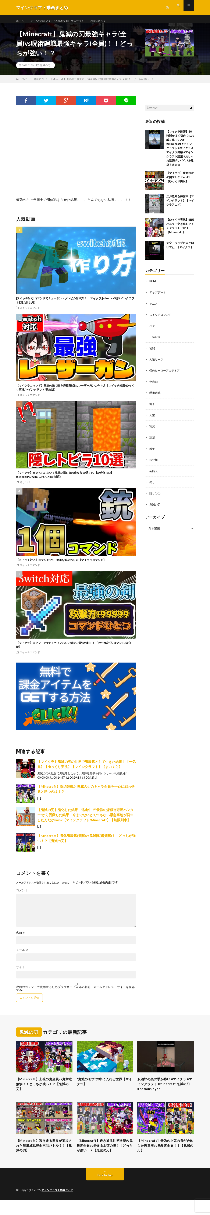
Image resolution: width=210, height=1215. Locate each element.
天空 (152, 418)
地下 (152, 407)
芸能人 (153, 473)
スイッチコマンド (30, 312)
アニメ (153, 308)
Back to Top (105, 1190)
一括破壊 (155, 341)
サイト (20, 971)
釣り (152, 484)
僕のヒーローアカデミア (165, 374)
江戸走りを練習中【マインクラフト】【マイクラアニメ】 (180, 205)
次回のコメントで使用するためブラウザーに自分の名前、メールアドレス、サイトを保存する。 (75, 993)
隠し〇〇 (25, 487)
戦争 (152, 451)
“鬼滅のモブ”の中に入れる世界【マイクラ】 (104, 1087)
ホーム (20, 21)
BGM (152, 286)
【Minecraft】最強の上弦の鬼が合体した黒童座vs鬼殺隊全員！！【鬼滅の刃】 (164, 1154)
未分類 (153, 462)
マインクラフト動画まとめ (59, 1205)
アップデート (158, 297)
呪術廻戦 (155, 396)
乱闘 (152, 352)
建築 (152, 440)
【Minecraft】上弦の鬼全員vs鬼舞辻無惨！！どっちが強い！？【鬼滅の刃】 (43, 1090)
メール (22, 954)
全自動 (153, 385)
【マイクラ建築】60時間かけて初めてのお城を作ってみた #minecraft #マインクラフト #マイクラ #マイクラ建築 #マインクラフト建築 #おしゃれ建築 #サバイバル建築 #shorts (180, 153)
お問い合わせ (109, 21)
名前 (21, 937)
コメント (22, 895)
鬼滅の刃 (45, 70)
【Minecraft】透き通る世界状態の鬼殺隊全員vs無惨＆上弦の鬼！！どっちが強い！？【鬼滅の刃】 (104, 1157)
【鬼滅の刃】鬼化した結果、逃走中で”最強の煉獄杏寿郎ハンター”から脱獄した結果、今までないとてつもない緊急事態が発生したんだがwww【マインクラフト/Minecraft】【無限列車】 (85, 820)
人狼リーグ (156, 363)
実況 (152, 429)
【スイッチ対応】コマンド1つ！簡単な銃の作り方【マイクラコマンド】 (61, 564)
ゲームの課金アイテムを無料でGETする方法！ (63, 21)
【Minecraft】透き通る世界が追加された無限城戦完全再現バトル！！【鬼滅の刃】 (43, 1154)
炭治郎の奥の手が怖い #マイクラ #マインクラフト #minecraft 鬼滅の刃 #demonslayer (165, 1090)
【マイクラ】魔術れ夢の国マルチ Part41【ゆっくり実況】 (180, 182)
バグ (152, 330)
